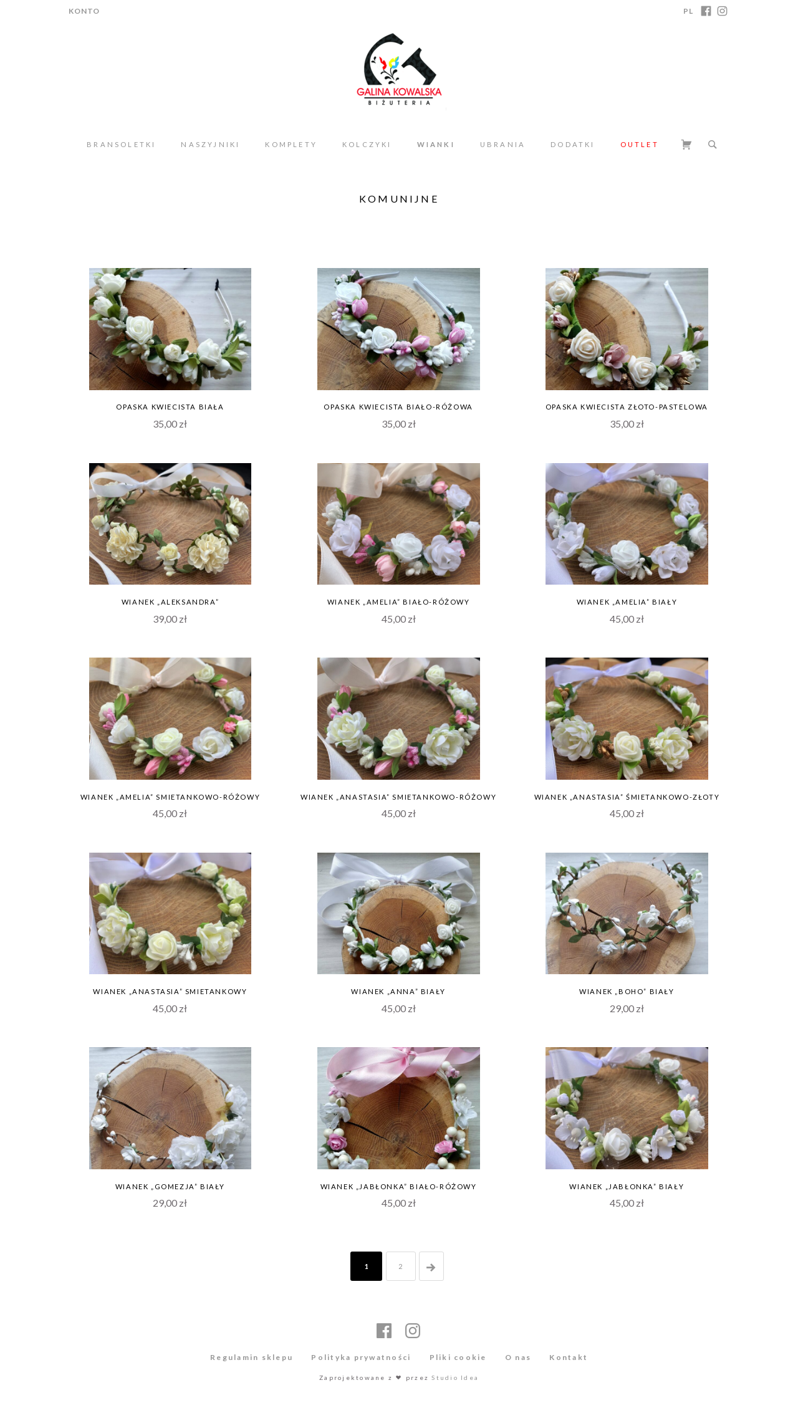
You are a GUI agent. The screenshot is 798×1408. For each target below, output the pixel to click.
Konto (84, 11)
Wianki (436, 144)
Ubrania (503, 144)
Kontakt (568, 1357)
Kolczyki (367, 144)
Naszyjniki (210, 144)
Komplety (291, 144)
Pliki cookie (458, 1357)
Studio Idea (455, 1377)
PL (688, 11)
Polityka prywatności (361, 1357)
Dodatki (572, 144)
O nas (518, 1357)
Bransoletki (121, 144)
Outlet (639, 144)
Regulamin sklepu (251, 1357)
